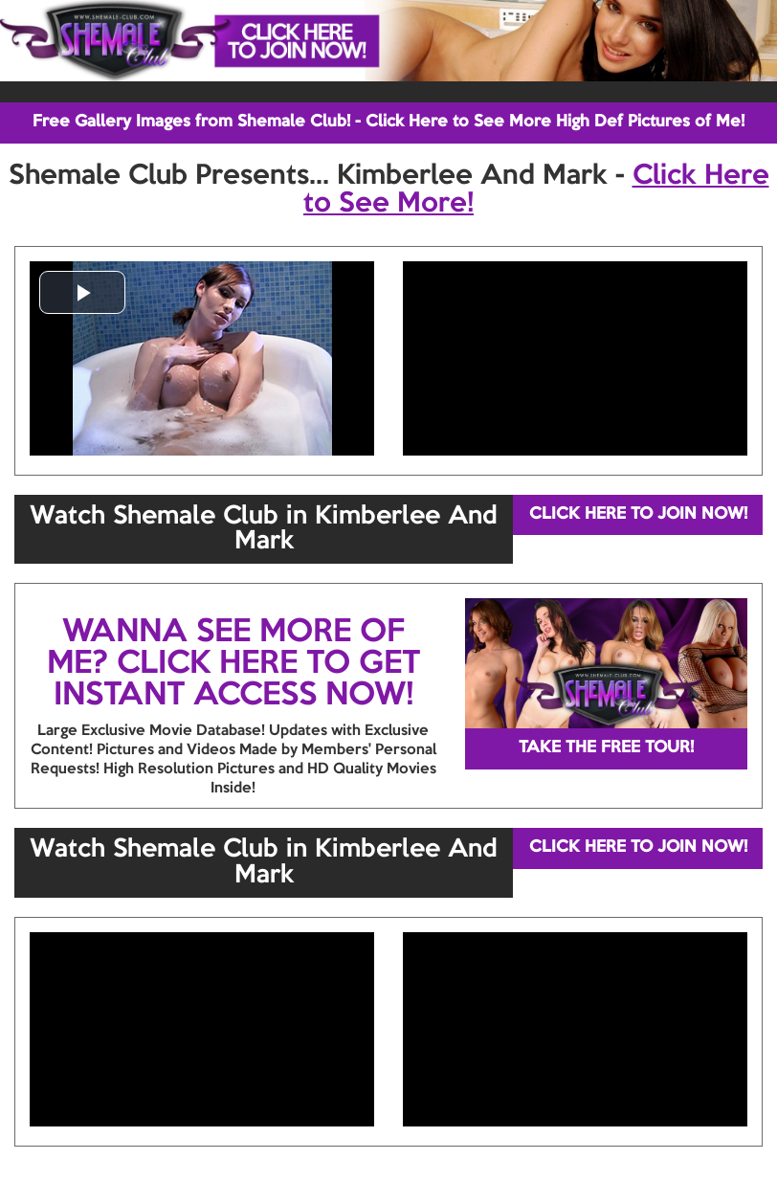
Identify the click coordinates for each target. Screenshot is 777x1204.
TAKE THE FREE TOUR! (606, 748)
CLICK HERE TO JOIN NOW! (638, 514)
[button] (82, 292)
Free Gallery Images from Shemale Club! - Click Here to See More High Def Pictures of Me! (388, 122)
